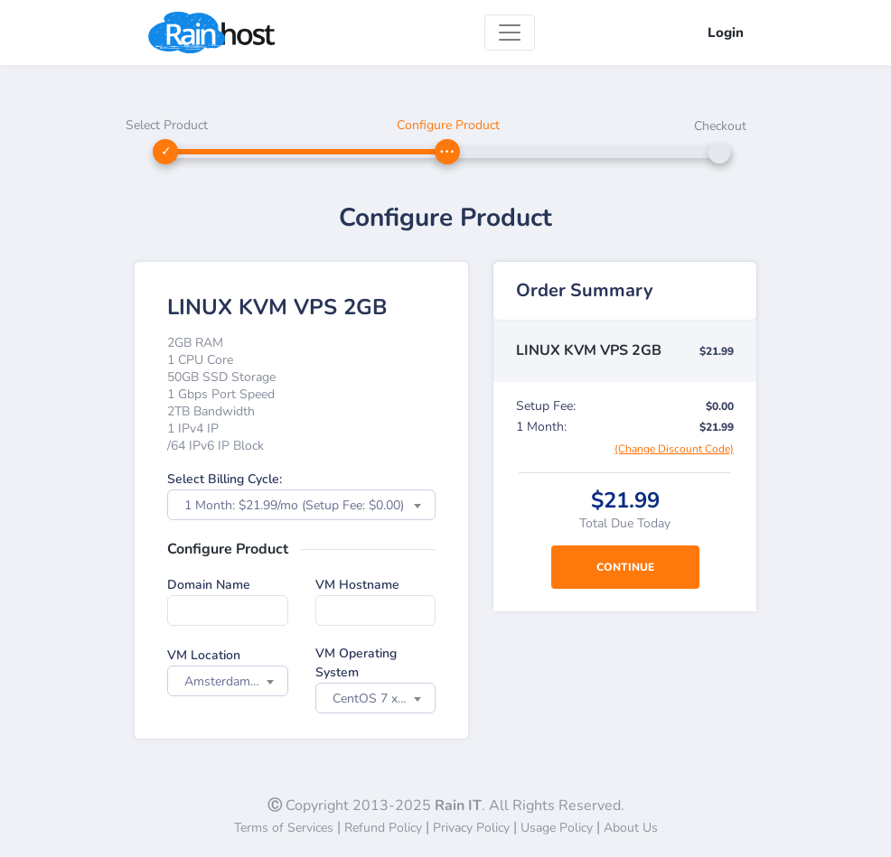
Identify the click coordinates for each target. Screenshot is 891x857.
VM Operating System (356, 663)
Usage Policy (557, 827)
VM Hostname (357, 584)
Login (726, 32)
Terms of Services (283, 827)
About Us (631, 827)
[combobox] (301, 504)
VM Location (203, 655)
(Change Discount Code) (674, 449)
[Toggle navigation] (509, 32)
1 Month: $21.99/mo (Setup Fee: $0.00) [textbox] (294, 505)
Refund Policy (383, 827)
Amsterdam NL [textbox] (227, 681)
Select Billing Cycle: (224, 479)
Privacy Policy (471, 827)
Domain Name (208, 584)
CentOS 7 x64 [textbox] (372, 698)
